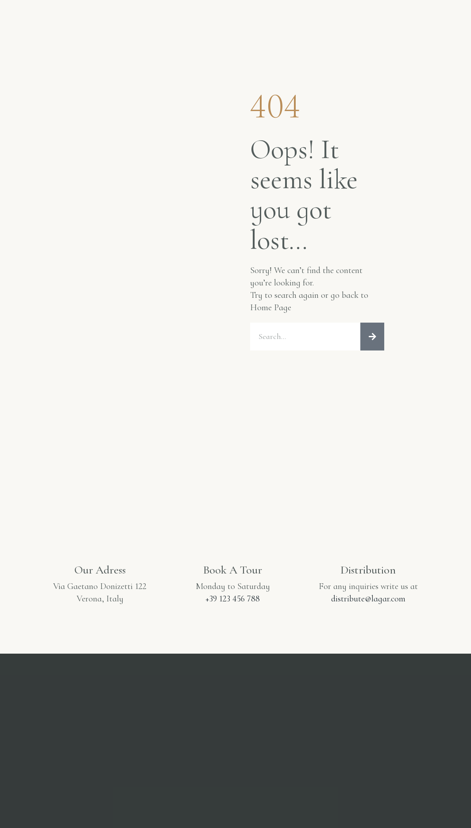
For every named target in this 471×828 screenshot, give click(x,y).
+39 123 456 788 (232, 599)
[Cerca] (372, 337)
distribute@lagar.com (368, 599)
